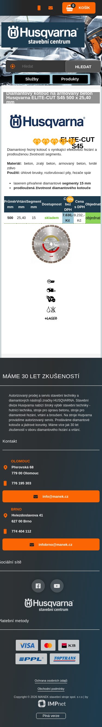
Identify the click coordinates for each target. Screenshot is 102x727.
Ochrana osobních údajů (51, 680)
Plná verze (51, 716)
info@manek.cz (50, 496)
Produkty (70, 79)
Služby (31, 79)
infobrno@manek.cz (51, 544)
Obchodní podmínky (51, 688)
